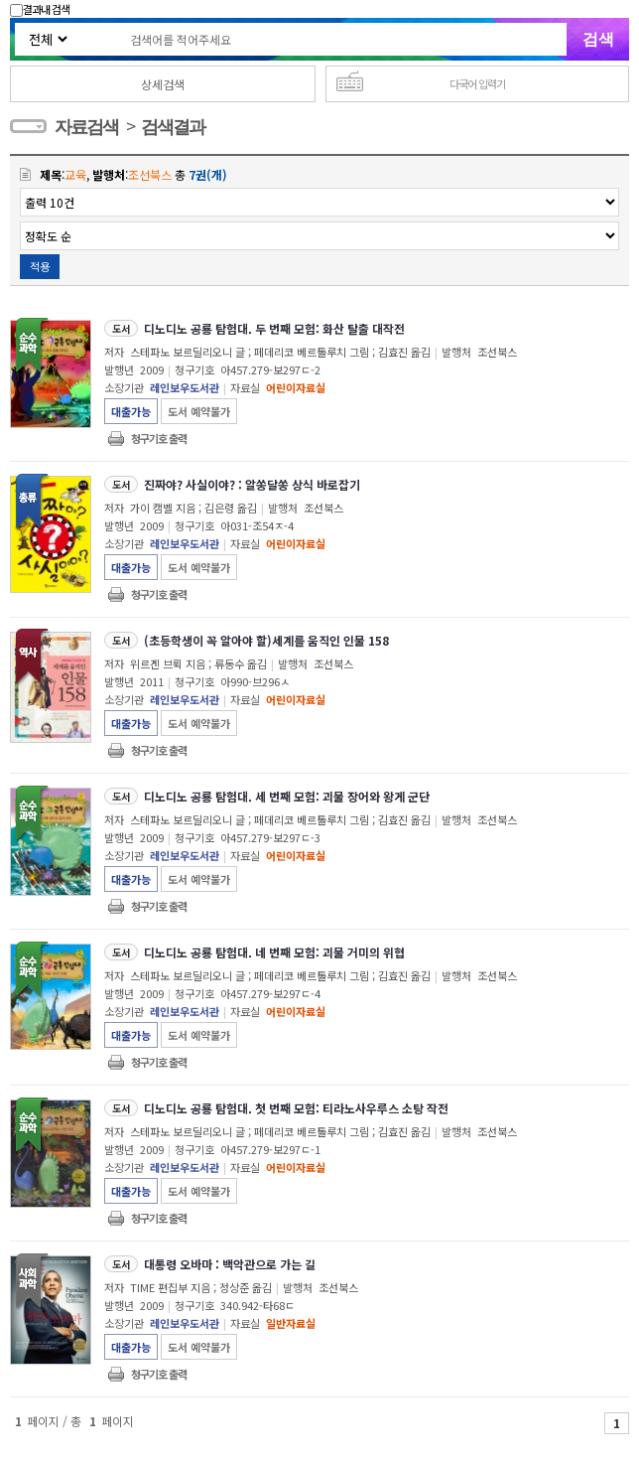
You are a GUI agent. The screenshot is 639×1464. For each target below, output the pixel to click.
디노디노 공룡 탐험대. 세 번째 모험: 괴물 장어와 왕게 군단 (287, 796)
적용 (40, 266)
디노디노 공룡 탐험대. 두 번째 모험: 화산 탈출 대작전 (274, 328)
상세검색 (163, 83)
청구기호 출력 (159, 438)
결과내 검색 (39, 9)
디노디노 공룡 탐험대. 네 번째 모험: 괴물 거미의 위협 (274, 952)
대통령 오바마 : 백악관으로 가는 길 (230, 1263)
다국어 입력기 (477, 83)
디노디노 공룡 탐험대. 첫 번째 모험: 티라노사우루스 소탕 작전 (296, 1107)
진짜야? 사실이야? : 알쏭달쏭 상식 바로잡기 (252, 484)
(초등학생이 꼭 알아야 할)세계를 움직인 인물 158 (266, 640)
